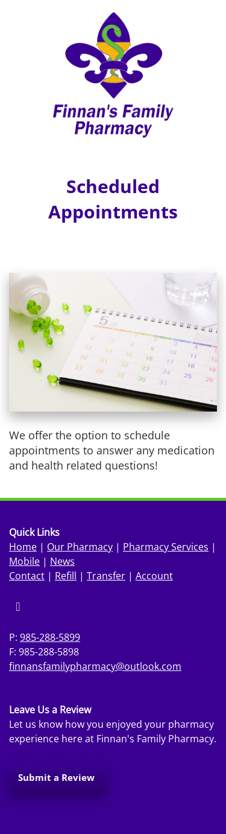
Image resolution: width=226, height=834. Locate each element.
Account (154, 575)
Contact (27, 575)
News (62, 561)
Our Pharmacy (80, 546)
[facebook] (18, 606)
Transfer (106, 575)
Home (23, 546)
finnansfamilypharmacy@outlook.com (95, 666)
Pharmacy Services (166, 546)
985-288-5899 (50, 637)
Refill (66, 575)
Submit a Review (57, 777)
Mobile (24, 561)
